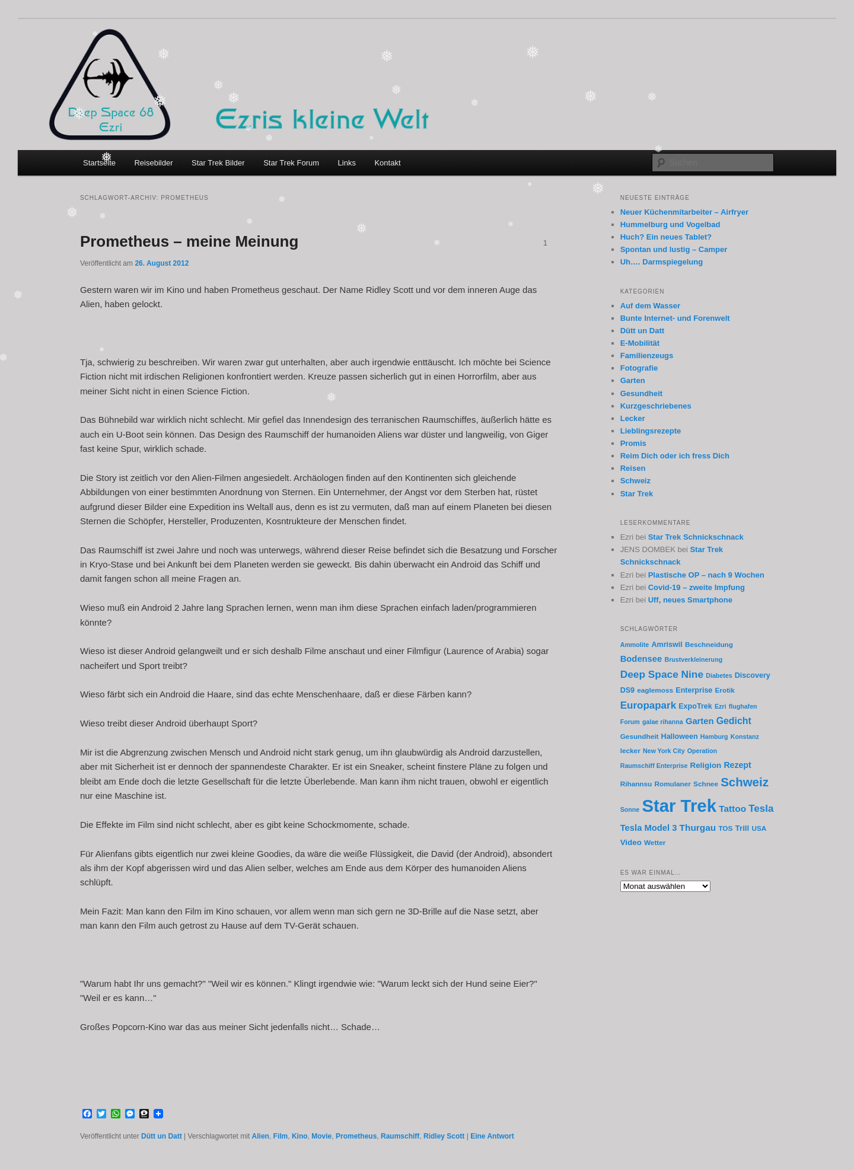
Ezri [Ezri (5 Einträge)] (720, 706)
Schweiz (635, 480)
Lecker (632, 418)
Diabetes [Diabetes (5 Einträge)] (719, 675)
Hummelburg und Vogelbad (670, 224)
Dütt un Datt (161, 1136)
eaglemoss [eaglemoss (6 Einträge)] (655, 690)
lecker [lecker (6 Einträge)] (630, 750)
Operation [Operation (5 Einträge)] (702, 750)
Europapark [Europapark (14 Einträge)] (648, 705)
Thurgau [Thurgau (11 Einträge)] (698, 827)
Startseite (99, 162)
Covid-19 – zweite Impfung (696, 587)
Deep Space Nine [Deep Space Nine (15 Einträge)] (661, 674)
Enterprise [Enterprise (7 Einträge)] (693, 690)
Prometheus (356, 1136)
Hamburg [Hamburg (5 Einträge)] (714, 736)
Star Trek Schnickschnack (696, 537)
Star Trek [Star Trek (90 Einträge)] (679, 805)
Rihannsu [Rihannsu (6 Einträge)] (636, 784)
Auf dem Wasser (650, 305)
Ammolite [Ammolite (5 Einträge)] (634, 644)
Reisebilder (153, 162)
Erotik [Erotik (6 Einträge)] (725, 690)
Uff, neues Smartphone (690, 599)
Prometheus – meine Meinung (189, 241)
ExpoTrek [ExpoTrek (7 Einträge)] (695, 706)
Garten (632, 380)
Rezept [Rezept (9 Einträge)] (737, 765)
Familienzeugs (647, 355)
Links (347, 162)
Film (280, 1136)
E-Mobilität (639, 343)
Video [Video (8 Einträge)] (631, 842)
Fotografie (639, 368)
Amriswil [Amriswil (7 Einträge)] (666, 644)
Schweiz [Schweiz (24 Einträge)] (745, 782)
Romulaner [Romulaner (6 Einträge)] (672, 784)
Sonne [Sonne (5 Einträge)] (630, 809)
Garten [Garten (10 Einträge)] (700, 721)
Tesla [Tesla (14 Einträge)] (760, 808)
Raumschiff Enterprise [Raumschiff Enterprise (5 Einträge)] (654, 765)
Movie (321, 1136)
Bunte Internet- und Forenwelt (675, 318)
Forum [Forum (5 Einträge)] (630, 721)
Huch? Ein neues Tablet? (666, 236)
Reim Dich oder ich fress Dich (674, 455)
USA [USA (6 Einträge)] (758, 828)
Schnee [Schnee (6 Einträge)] (705, 784)
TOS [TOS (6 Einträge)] (725, 828)
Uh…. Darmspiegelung (661, 261)
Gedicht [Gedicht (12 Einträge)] (733, 721)
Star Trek (637, 493)
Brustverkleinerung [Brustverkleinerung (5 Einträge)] (693, 659)
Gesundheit (641, 393)
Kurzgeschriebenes (656, 405)
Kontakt (387, 162)
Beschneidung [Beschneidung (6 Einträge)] (709, 644)
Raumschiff (400, 1136)
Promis (633, 443)
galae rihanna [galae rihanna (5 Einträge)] (662, 721)
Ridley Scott (443, 1136)
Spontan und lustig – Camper (674, 249)
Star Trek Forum (291, 162)
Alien (260, 1136)
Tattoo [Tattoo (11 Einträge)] (732, 809)
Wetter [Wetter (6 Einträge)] (654, 842)
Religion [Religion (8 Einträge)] (706, 765)
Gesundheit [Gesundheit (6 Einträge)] (639, 736)
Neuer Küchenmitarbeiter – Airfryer (684, 212)
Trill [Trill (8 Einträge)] (742, 828)
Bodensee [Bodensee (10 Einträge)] (641, 659)
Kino (300, 1136)
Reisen (633, 468)
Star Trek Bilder (218, 162)
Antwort (492, 1136)
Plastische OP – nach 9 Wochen (706, 574)
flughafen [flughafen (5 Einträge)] (743, 706)
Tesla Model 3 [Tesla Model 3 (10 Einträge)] (648, 828)
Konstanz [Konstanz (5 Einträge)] (745, 736)
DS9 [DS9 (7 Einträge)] (627, 690)
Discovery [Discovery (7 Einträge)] (752, 675)
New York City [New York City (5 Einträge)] (664, 750)
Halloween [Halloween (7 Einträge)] (679, 736)
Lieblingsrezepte (650, 430)
